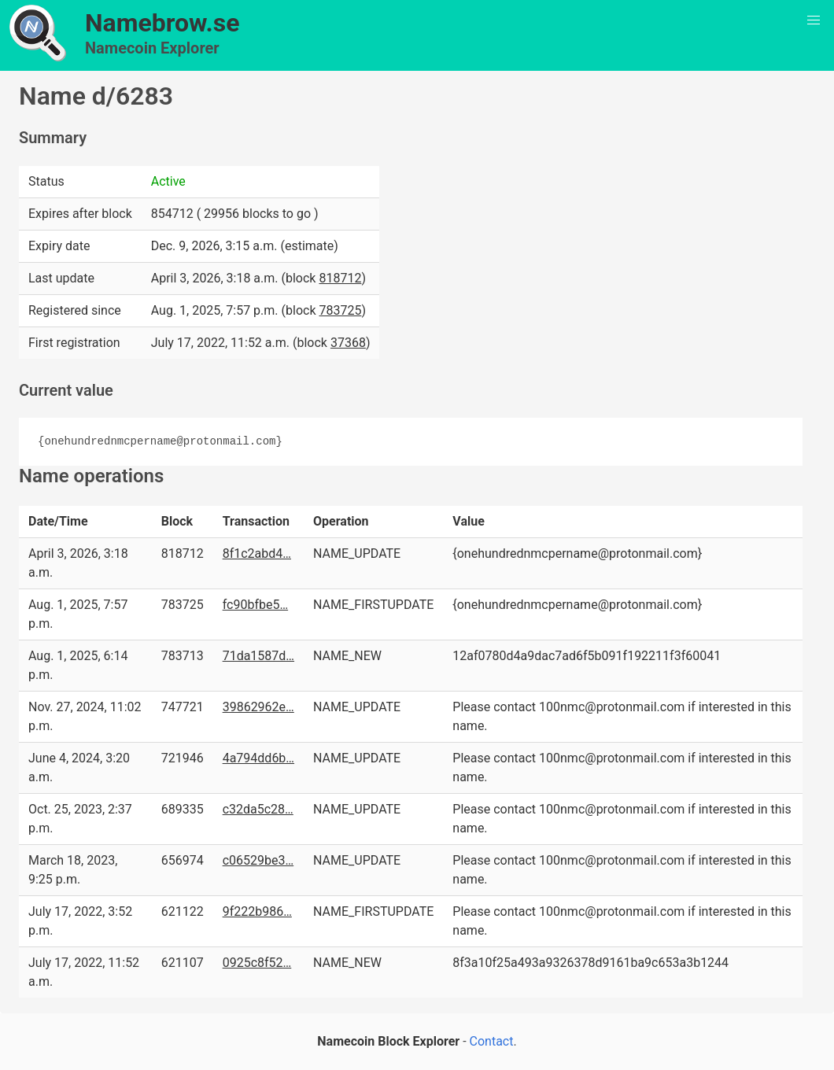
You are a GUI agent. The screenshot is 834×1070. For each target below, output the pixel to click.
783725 (340, 310)
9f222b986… (257, 911)
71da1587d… (258, 655)
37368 (348, 342)
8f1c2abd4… (257, 553)
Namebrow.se (162, 23)
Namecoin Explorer (152, 48)
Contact (492, 1041)
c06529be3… (258, 860)
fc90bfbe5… (255, 604)
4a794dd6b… (258, 758)
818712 (340, 278)
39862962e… (258, 706)
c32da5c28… (258, 809)
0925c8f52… (257, 962)
